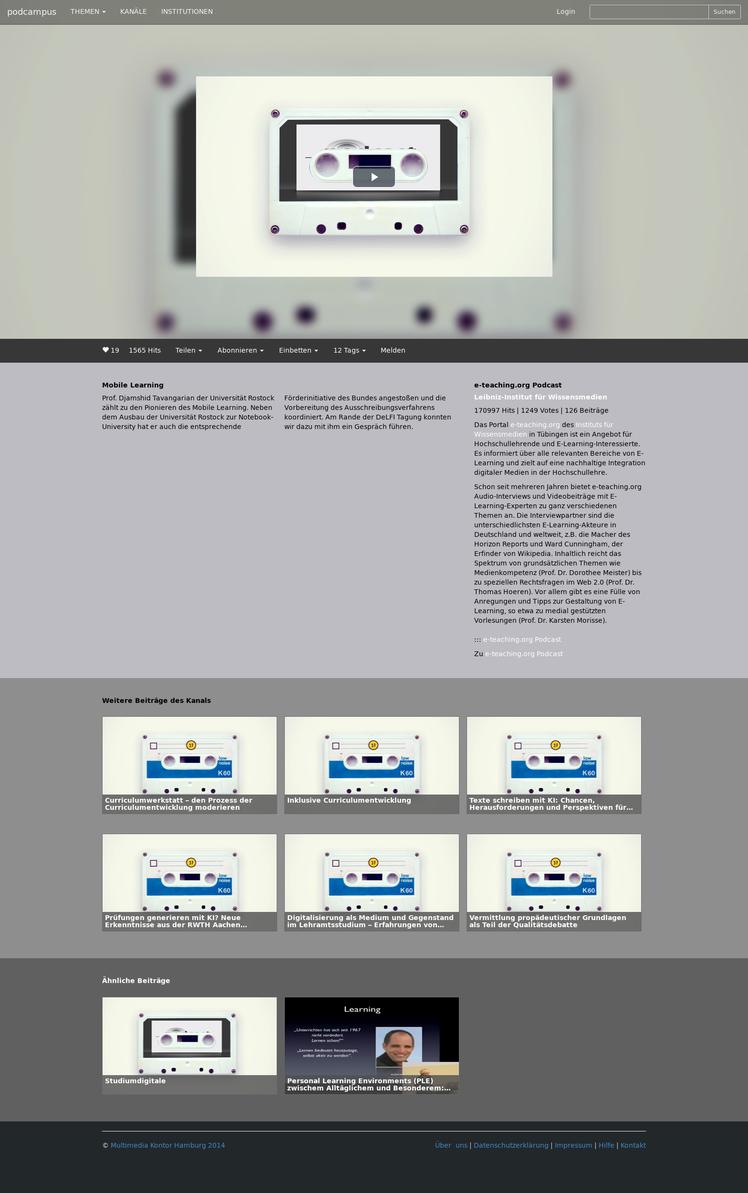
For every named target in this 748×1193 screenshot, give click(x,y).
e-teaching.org (535, 425)
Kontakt (633, 1145)
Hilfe (606, 1145)
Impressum (573, 1145)
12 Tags (349, 350)
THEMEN (88, 12)
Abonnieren (241, 350)
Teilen (189, 350)
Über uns (451, 1145)
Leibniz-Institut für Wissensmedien (540, 397)
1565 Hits (145, 350)
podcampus (31, 12)
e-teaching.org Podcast (522, 640)
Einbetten (298, 350)
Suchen (725, 12)
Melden (393, 350)
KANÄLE (133, 12)
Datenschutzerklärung (511, 1145)
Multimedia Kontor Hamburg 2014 (168, 1145)
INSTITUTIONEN (187, 12)
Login (566, 12)
